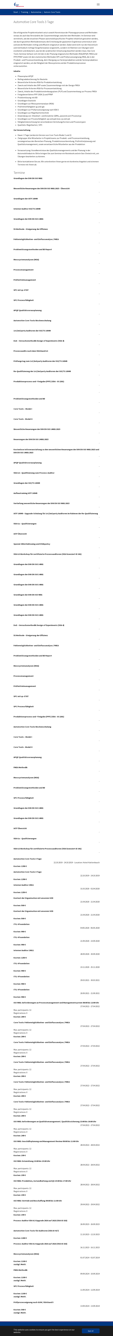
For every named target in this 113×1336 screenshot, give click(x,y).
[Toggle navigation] (98, 4)
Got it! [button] (91, 1331)
